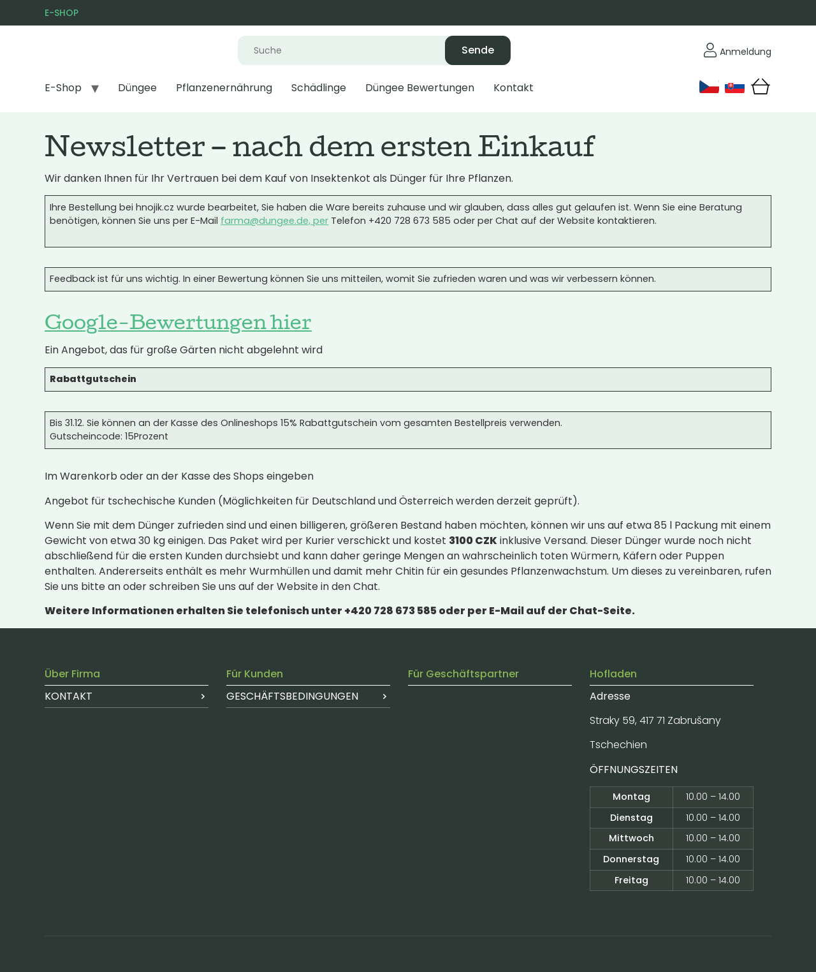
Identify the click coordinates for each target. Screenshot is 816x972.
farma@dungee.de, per (274, 220)
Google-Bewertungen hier (178, 321)
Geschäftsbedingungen (292, 696)
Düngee (137, 87)
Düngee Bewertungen (419, 87)
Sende (478, 50)
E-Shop (63, 87)
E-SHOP (61, 12)
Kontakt (513, 87)
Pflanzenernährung (224, 87)
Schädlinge (318, 87)
